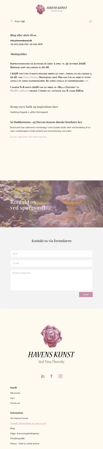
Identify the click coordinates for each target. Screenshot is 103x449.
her (86, 80)
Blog (12, 428)
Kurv (19, 21)
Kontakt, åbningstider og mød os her (28, 423)
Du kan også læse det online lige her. (28, 137)
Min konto (15, 393)
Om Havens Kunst (19, 418)
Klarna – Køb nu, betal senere (24, 443)
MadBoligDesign (19, 90)
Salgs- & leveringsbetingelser (24, 433)
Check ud (15, 403)
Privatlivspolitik (17, 438)
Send (85, 294)
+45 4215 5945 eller (19, 44)
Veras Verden (31, 77)
